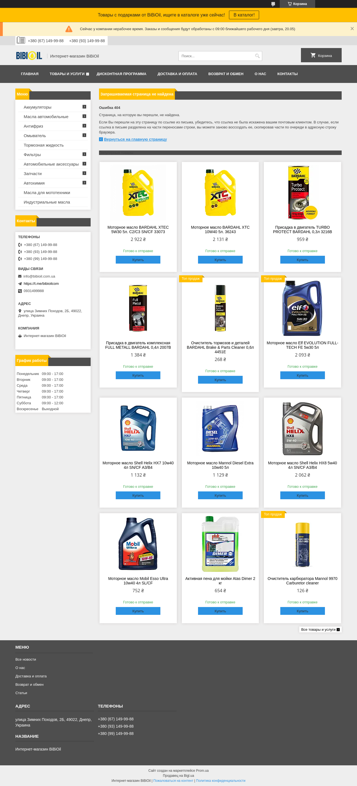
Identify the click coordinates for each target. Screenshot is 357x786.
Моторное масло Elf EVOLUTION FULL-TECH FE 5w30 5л (302, 345)
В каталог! (244, 15)
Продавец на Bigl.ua (178, 776)
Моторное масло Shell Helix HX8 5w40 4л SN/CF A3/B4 (302, 465)
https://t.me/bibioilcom (41, 283)
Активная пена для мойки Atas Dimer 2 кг (220, 580)
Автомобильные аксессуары (51, 164)
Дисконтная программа (121, 74)
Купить (138, 260)
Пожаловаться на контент (173, 781)
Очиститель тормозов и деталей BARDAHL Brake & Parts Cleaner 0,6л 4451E (220, 347)
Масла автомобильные (46, 116)
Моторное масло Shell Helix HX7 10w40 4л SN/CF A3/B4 (138, 465)
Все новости (25, 659)
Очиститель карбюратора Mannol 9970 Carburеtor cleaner (302, 580)
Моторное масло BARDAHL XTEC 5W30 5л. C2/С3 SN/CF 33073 (138, 229)
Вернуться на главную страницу (135, 139)
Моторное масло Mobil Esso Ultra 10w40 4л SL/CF (138, 580)
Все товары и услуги (318, 629)
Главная (29, 74)
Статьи (21, 693)
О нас (260, 74)
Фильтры (32, 154)
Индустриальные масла (47, 202)
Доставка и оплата (177, 74)
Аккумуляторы (37, 107)
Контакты (287, 74)
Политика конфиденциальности (220, 781)
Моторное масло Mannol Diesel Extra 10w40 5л (220, 465)
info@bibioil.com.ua (39, 276)
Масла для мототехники (47, 192)
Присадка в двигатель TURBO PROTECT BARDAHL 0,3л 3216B (302, 229)
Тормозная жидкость (44, 145)
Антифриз (33, 126)
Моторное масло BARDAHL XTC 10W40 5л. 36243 (220, 229)
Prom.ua (202, 771)
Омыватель (35, 135)
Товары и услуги (67, 74)
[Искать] (257, 56)
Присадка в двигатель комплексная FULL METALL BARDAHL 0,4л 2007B (138, 345)
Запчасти (33, 173)
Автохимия (34, 183)
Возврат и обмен (225, 74)
